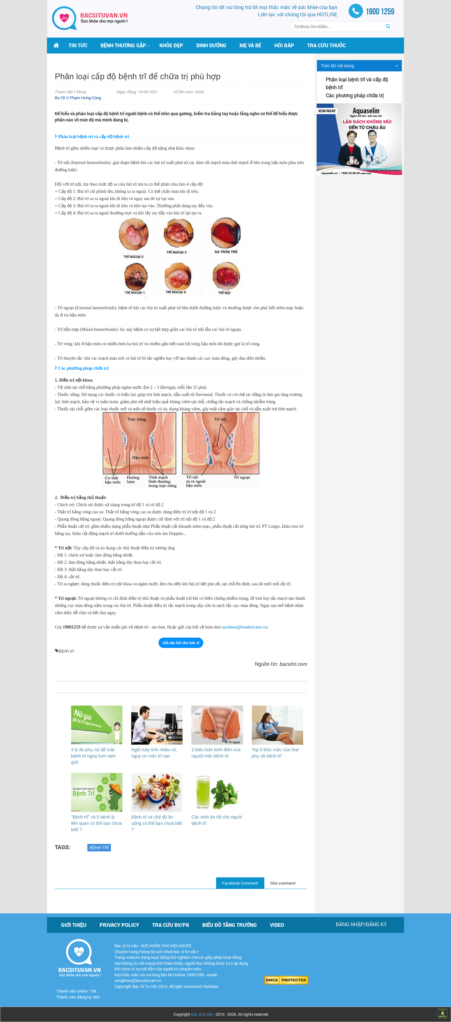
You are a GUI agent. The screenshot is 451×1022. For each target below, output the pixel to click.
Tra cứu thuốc (326, 45)
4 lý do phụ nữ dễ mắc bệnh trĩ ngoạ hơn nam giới (93, 756)
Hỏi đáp (284, 45)
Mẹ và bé (250, 45)
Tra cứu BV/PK (170, 925)
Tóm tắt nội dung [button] (337, 65)
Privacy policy (119, 925)
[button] (123, 45)
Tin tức (78, 45)
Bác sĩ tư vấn (202, 1014)
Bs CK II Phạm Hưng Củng (78, 97)
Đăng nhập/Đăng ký (361, 924)
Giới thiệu (73, 925)
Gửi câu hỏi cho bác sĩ (181, 642)
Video (277, 925)
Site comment (283, 883)
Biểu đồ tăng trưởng (229, 925)
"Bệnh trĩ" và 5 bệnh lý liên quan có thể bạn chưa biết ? (96, 823)
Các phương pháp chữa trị (355, 95)
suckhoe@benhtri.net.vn (244, 627)
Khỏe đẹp (171, 45)
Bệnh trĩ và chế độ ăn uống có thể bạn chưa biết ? (156, 823)
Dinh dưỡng (211, 45)
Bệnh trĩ (99, 847)
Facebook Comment (240, 883)
